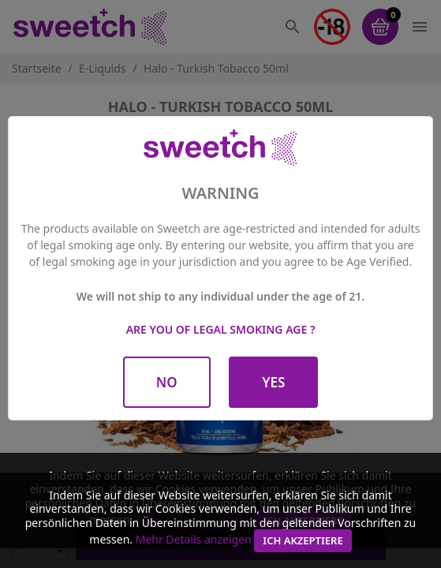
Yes (273, 382)
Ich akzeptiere (302, 540)
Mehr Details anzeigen (194, 539)
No (167, 382)
